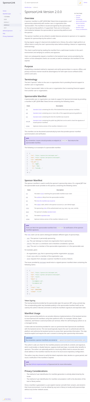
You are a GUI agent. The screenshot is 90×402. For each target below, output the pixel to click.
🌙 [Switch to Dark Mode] (80, 3)
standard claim (51, 212)
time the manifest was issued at (46, 201)
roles (45, 208)
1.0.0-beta (7, 16)
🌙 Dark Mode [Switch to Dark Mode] (7, 399)
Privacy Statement (8, 36)
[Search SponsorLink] (45, 2)
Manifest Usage (80, 27)
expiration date (45, 215)
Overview (78, 15)
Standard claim (37, 109)
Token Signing (81, 25)
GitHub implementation (39, 364)
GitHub (85, 2)
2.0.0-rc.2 (6, 25)
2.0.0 (5, 19)
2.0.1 (5, 28)
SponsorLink (9, 2)
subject (39, 204)
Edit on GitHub (28, 398)
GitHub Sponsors (8, 30)
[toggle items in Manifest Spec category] (20, 13)
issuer (42, 193)
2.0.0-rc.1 (6, 22)
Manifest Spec (7, 14)
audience (39, 197)
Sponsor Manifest (80, 23)
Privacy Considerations (81, 29)
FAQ (4, 33)
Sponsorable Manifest (81, 21)
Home (4, 11)
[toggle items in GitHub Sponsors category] (20, 30)
